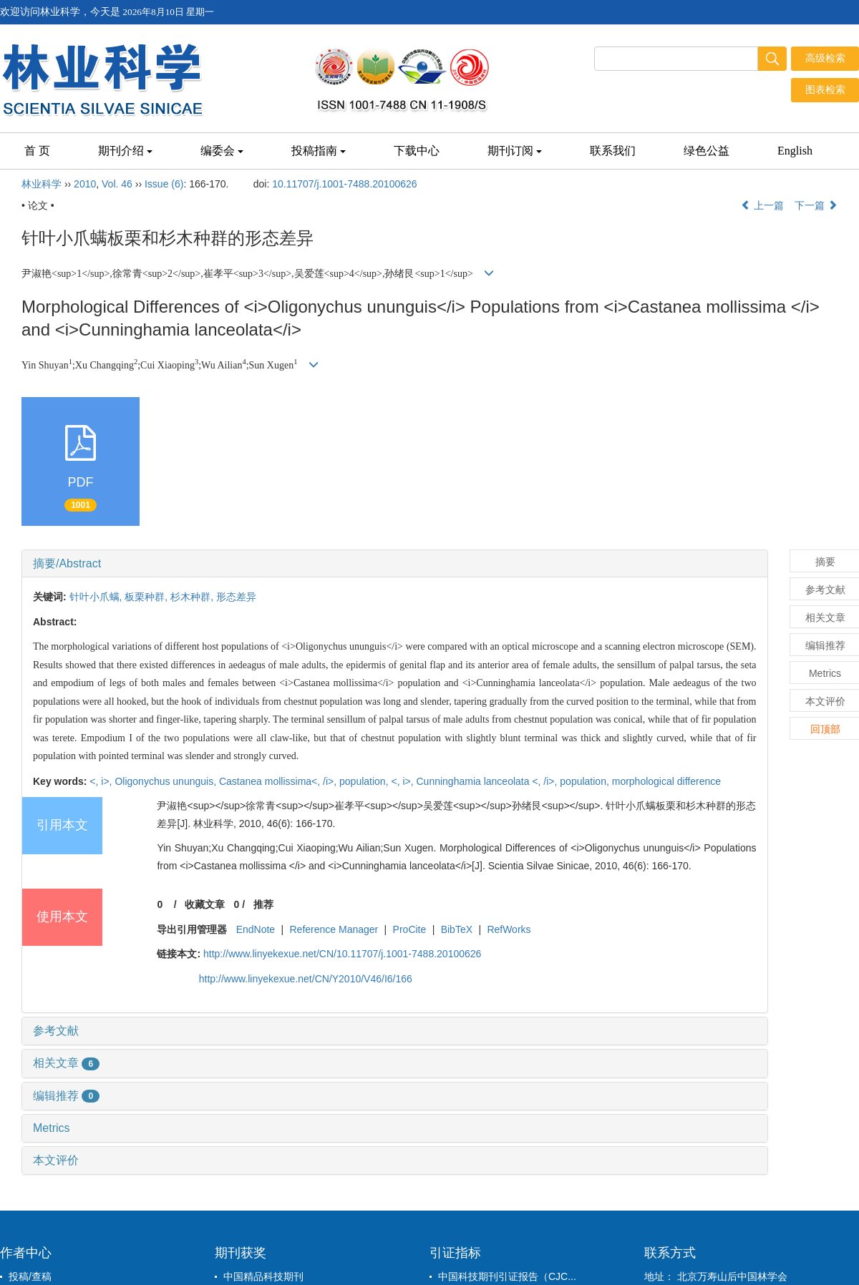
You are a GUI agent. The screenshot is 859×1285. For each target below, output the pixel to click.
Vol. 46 (117, 184)
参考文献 (56, 1031)
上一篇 (762, 205)
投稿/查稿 (30, 1276)
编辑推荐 (66, 1096)
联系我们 (613, 151)
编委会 (221, 151)
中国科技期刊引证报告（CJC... (507, 1276)
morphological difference (666, 781)
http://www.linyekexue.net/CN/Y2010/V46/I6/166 (305, 978)
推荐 (263, 904)
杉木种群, (193, 596)
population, (365, 781)
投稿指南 (318, 151)
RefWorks (508, 929)
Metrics (51, 1128)
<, (95, 781)
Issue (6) (164, 184)
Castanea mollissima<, (271, 781)
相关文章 (66, 1063)
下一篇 (816, 205)
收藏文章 (205, 904)
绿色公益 (706, 151)
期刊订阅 (514, 151)
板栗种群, (147, 596)
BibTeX (456, 929)
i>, (108, 781)
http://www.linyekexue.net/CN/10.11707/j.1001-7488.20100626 (342, 953)
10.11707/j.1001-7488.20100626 (344, 184)
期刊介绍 (125, 151)
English (794, 151)
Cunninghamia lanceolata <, (480, 781)
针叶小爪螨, (97, 596)
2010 (85, 184)
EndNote (255, 929)
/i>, (331, 781)
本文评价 (56, 1160)
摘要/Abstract (67, 563)
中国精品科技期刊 (263, 1276)
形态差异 (236, 596)
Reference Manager (334, 929)
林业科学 (41, 184)
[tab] (394, 563)
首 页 (37, 151)
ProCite (410, 929)
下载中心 (417, 151)
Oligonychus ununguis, (167, 781)
